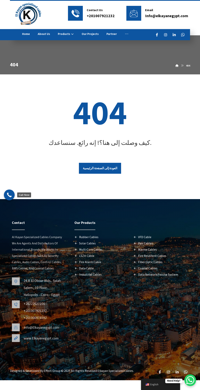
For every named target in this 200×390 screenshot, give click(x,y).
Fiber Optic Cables (147, 273)
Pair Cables (143, 254)
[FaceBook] (164, 34)
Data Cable (84, 279)
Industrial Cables (88, 285)
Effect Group (52, 381)
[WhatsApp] (164, 43)
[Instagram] (173, 34)
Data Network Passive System (155, 285)
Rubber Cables (86, 248)
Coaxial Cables (145, 279)
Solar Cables (85, 254)
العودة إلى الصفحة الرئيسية (100, 178)
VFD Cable (142, 248)
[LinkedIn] (181, 34)
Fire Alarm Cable (87, 273)
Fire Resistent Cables (149, 267)
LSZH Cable (84, 267)
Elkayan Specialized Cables (115, 381)
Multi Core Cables (88, 260)
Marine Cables (145, 260)
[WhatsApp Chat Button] (190, 380)
